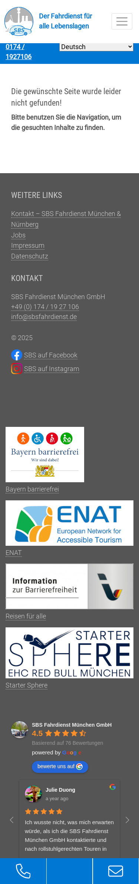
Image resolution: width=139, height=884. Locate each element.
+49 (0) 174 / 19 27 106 (45, 310)
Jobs (18, 239)
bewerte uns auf (60, 770)
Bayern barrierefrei (45, 464)
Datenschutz (29, 260)
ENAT (69, 532)
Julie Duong (60, 793)
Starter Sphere (69, 662)
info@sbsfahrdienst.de (44, 320)
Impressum (27, 249)
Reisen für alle (69, 595)
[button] (23, 871)
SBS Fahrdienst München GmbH (72, 728)
